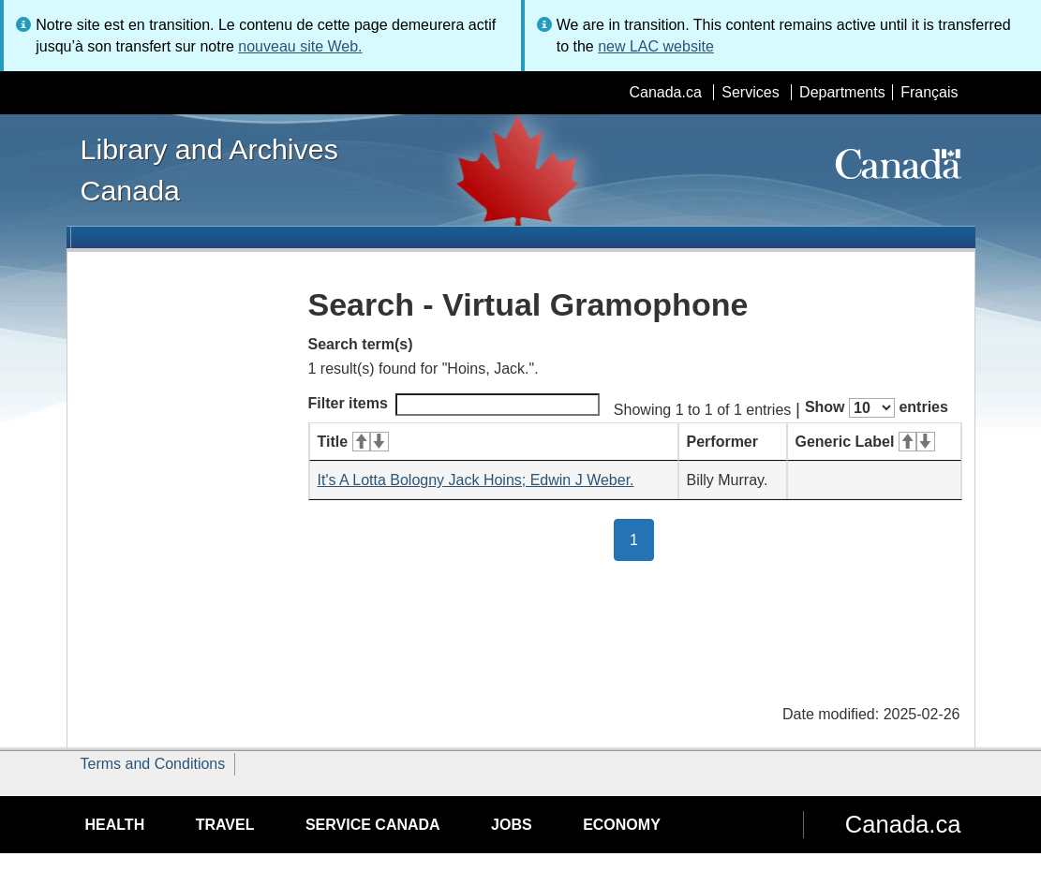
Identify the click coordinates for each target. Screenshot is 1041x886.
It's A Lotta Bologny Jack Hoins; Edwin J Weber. (476, 480)
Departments (842, 92)
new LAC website (656, 46)
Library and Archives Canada (209, 169)
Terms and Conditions (153, 764)
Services (750, 92)
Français (929, 92)
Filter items (454, 404)
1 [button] (642, 538)
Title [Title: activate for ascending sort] (353, 442)
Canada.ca (665, 92)
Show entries (876, 408)
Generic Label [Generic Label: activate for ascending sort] (865, 442)
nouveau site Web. (300, 46)
